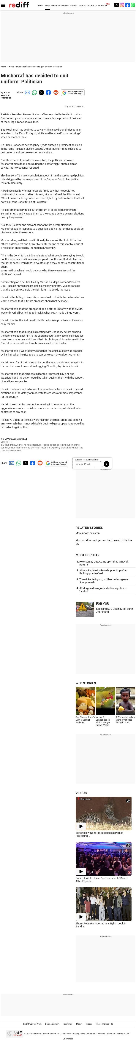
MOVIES (65, 5)
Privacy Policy (78, 1034)
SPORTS (82, 5)
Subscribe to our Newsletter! (87, 460)
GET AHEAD (92, 5)
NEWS (47, 5)
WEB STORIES (86, 683)
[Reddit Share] (55, 92)
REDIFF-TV (102, 5)
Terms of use (123, 1034)
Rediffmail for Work (32, 1024)
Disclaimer (66, 1034)
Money (79, 1024)
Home (3, 67)
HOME (41, 5)
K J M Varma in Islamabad (6, 95)
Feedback (101, 1034)
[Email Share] (26, 92)
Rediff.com (36, 1034)
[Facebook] (127, 4)
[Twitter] (116, 4)
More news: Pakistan (88, 533)
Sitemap (91, 1034)
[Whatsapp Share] (33, 92)
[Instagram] (122, 4)
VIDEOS (81, 793)
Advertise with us (51, 1034)
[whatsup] (133, 4)
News (11, 67)
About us (111, 1034)
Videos (89, 1024)
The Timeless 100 (104, 1024)
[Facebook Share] (48, 92)
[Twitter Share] (41, 92)
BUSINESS (55, 5)
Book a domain (52, 1024)
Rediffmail (67, 1024)
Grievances (68, 1039)
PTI (10, 442)
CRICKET (73, 5)
